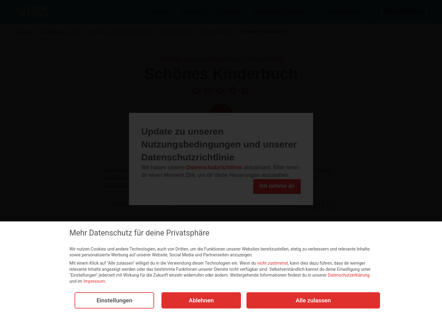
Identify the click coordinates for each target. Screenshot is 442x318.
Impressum (94, 282)
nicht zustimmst (272, 264)
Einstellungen (112, 301)
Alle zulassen (313, 301)
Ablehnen (199, 301)
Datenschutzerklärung (349, 276)
